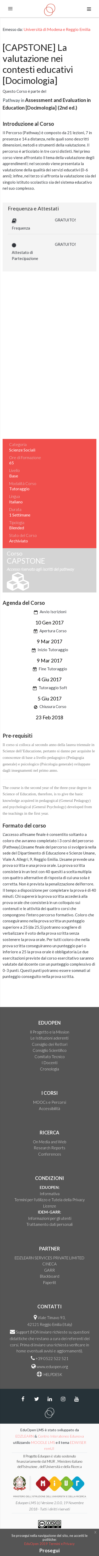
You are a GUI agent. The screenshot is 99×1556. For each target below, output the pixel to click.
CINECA (49, 1263)
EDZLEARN (24, 1436)
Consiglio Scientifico (50, 1050)
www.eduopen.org (52, 1366)
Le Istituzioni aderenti (49, 1038)
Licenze (49, 1206)
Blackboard (49, 1276)
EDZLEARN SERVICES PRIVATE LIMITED (49, 1257)
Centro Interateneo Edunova (61, 1436)
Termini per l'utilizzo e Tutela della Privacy (49, 1199)
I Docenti (49, 1062)
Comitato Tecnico (49, 1056)
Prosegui (49, 1550)
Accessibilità (49, 1108)
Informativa (50, 1193)
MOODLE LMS (43, 1442)
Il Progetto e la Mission (49, 1032)
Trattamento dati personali (49, 1224)
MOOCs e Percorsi (49, 1102)
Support (22, 1332)
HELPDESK (52, 1374)
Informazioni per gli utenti (49, 1218)
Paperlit (49, 1282)
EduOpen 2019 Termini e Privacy (49, 1544)
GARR (49, 1270)
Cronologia (49, 1069)
